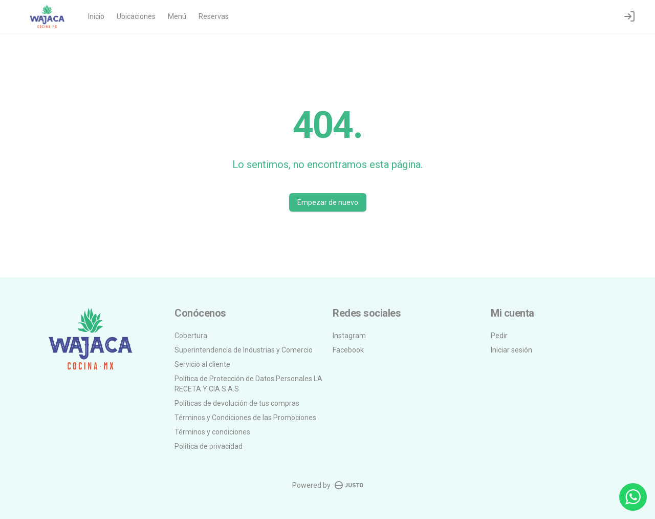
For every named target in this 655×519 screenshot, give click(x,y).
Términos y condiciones (212, 432)
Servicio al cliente (202, 364)
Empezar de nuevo (327, 202)
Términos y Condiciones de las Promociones (245, 417)
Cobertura (190, 335)
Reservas (214, 16)
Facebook (348, 350)
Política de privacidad (208, 446)
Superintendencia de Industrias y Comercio (243, 350)
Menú (177, 16)
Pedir (499, 335)
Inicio (96, 16)
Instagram (349, 335)
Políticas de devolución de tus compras (236, 403)
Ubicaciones (136, 16)
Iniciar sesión (511, 350)
